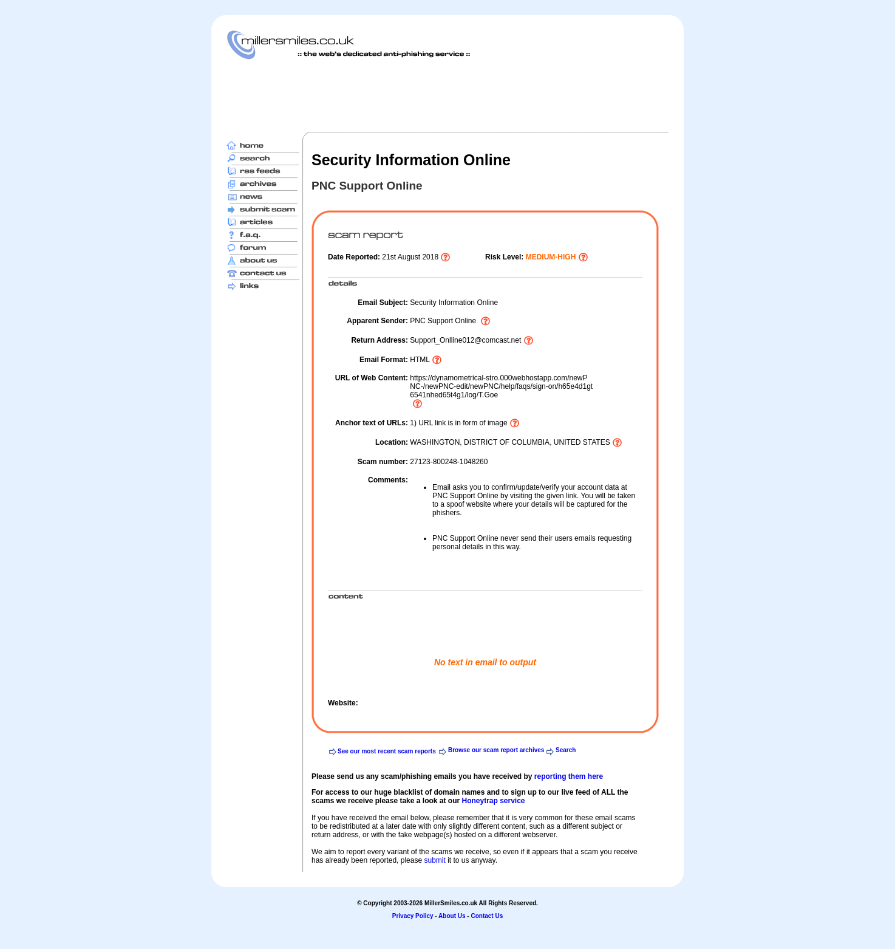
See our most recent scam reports (387, 751)
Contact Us (487, 916)
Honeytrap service (493, 801)
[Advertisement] (447, 95)
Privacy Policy (413, 916)
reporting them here (568, 776)
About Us (451, 916)
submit (434, 860)
